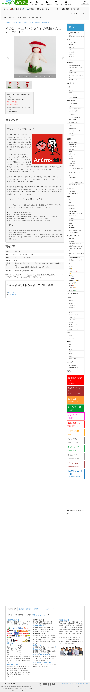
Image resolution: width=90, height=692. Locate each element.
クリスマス (70, 205)
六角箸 (70, 92)
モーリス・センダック (74, 315)
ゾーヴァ (71, 310)
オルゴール (70, 188)
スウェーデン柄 (72, 119)
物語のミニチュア (73, 154)
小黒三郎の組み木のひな (75, 243)
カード (69, 297)
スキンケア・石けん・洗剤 (75, 68)
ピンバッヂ (71, 338)
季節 (68, 263)
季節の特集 (40, 9)
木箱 (70, 59)
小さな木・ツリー (73, 223)
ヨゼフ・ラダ (72, 319)
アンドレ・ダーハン (73, 324)
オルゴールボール (73, 193)
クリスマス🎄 (72, 290)
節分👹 (71, 269)
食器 (68, 87)
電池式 (70, 200)
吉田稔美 (71, 300)
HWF (70, 49)
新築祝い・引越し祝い (74, 358)
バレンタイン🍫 (73, 271)
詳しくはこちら (40, 614)
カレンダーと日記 (72, 293)
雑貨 (68, 332)
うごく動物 (71, 165)
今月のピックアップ (73, 33)
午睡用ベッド (72, 54)
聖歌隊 (70, 151)
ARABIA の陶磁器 (73, 97)
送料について (11, 643)
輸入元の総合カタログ (74, 365)
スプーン (71, 90)
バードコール (72, 163)
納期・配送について (13, 664)
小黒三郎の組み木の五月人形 (76, 246)
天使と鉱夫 (71, 149)
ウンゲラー (71, 326)
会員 (5, 17)
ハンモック (71, 70)
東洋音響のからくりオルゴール (76, 260)
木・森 (70, 156)
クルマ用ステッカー (73, 79)
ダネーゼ (71, 133)
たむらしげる (72, 305)
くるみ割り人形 (72, 144)
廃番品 (69, 371)
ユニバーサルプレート (74, 95)
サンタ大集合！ (72, 208)
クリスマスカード (73, 227)
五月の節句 (71, 241)
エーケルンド (71, 114)
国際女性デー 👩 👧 (74, 280)
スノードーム (72, 135)
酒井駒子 (71, 303)
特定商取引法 (65, 683)
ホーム (6, 9)
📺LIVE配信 (30, 9)
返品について (37, 645)
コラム (82, 13)
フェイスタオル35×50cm (75, 117)
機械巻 (70, 202)
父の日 (70, 356)
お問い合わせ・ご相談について (42, 662)
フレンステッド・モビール (75, 131)
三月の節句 (71, 239)
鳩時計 (69, 197)
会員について (50, 609)
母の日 (70, 354)
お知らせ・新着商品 (25, 609)
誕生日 (70, 349)
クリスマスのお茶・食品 (75, 108)
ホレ (70, 106)
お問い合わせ (81, 683)
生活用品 (70, 62)
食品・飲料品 (71, 100)
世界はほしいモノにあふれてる (76, 36)
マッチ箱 (71, 158)
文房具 (70, 335)
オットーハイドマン (73, 329)
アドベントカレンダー (74, 211)
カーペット (71, 56)
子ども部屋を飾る (73, 128)
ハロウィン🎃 (72, 287)
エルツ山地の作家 (73, 142)
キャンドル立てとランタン (75, 213)
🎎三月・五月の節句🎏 (17, 9)
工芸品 (25, 22)
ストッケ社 (71, 47)
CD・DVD (74, 13)
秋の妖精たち (45, 22)
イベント (11, 17)
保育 (24, 17)
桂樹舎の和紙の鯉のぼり (75, 257)
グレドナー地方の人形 (74, 172)
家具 (68, 39)
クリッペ (71, 220)
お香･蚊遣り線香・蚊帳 (74, 65)
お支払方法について (13, 620)
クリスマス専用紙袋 (73, 232)
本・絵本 (56, 9)
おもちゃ (48, 9)
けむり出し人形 (72, 146)
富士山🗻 (71, 276)
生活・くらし (17, 22)
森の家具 (71, 44)
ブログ (19, 17)
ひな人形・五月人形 (73, 236)
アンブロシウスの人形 (34, 22)
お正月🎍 (71, 266)
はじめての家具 (72, 42)
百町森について (38, 609)
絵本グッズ (70, 83)
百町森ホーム (9, 22)
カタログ (70, 362)
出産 (70, 344)
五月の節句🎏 (72, 283)
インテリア (70, 125)
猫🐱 (70, 273)
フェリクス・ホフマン (74, 322)
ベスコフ (71, 312)
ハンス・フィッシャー (74, 317)
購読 (87, 683)
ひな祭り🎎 (72, 278)
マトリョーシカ (72, 177)
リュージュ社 (72, 191)
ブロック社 (71, 52)
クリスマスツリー (73, 216)
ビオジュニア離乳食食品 (75, 103)
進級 (70, 346)
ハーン (70, 180)
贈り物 (69, 341)
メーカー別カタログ (73, 367)
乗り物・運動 (75, 9)
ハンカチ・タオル (73, 72)
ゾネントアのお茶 (73, 111)
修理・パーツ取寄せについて (42, 654)
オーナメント (72, 218)
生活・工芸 (65, 9)
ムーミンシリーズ (73, 122)
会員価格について (38, 626)
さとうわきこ (72, 308)
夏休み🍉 (71, 285)
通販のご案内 (12, 609)
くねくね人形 (72, 161)
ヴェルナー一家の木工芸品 (75, 182)
